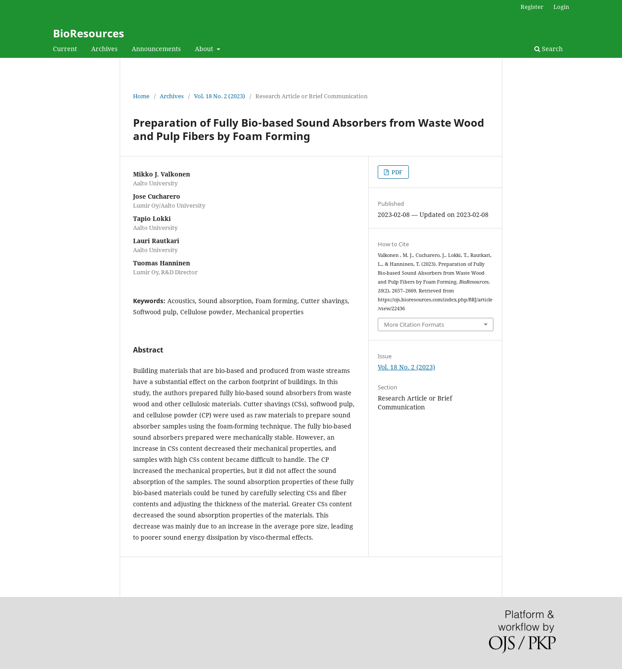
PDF (396, 172)
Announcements (156, 48)
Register (532, 7)
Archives (104, 48)
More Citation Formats (414, 324)
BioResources (88, 33)
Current (65, 48)
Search (548, 48)
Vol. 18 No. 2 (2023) (219, 96)
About (205, 48)
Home (141, 96)
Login (561, 7)
